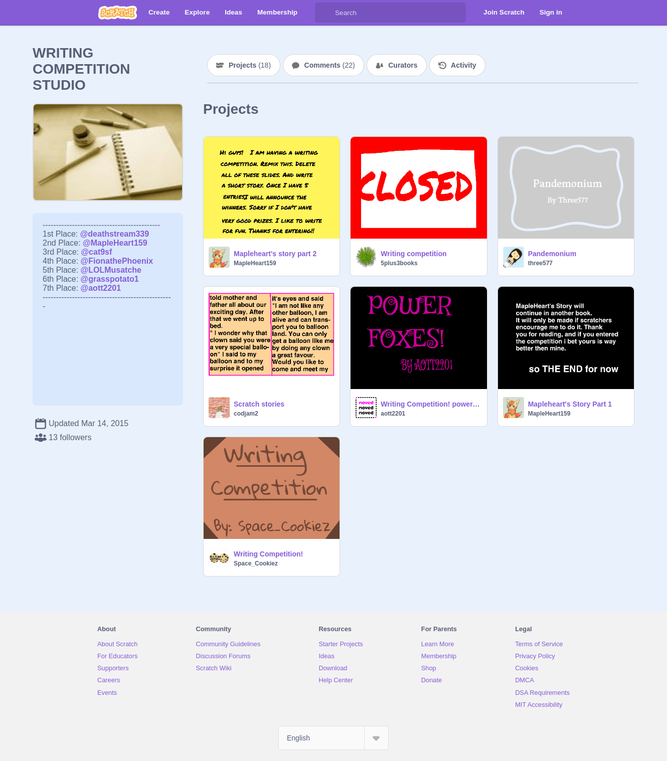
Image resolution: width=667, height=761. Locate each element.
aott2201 (393, 413)
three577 (540, 263)
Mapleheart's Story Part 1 (570, 404)
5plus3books (399, 263)
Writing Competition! (268, 554)
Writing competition (413, 254)
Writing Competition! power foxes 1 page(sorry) (430, 404)
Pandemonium (552, 254)
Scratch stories (259, 404)
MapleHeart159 (255, 263)
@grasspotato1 (110, 279)
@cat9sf (96, 252)
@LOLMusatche (111, 270)
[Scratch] (117, 12)
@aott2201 (101, 288)
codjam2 (246, 413)
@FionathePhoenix (117, 261)
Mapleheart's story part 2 (275, 254)
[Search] (325, 13)
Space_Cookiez (256, 563)
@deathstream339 (114, 234)
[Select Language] (333, 738)
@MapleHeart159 (115, 243)
